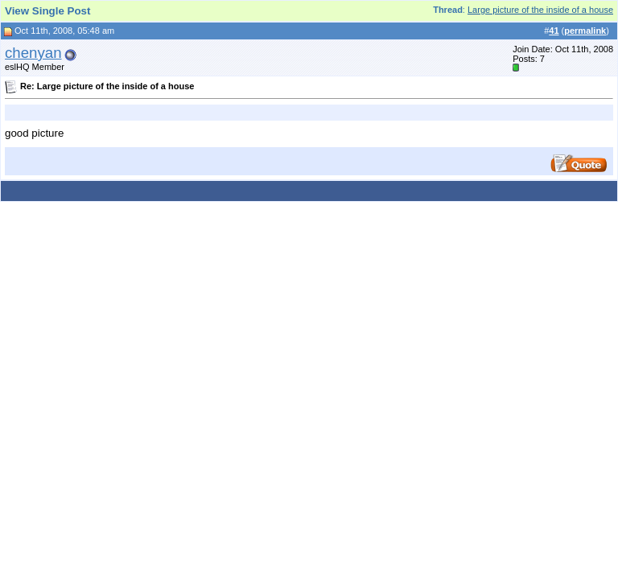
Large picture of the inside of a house (540, 9)
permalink (585, 30)
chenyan (33, 52)
